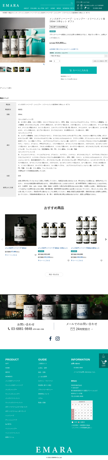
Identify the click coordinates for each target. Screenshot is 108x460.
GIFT (46, 8)
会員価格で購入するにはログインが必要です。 (65, 49)
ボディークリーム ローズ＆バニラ (16, 407)
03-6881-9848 (97, 8)
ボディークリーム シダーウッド (15, 411)
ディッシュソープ (11, 420)
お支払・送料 (42, 368)
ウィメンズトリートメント (14, 402)
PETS (71, 8)
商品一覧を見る (54, 274)
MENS (58, 8)
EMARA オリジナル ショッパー (59, 53)
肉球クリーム (9, 437)
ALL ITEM (40, 8)
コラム (40, 398)
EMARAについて (43, 394)
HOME (52, 8)
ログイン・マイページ (45, 381)
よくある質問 (42, 376)
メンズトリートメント (12, 398)
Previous (2, 40)
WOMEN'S (8, 376)
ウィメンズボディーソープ (14, 385)
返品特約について (66, 76)
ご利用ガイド (42, 363)
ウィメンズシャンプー (12, 394)
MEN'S (7, 372)
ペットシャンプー (11, 428)
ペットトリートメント (12, 433)
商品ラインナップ (14, 13)
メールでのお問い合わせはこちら (84, 372)
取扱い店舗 (41, 402)
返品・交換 (41, 372)
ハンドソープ (9, 415)
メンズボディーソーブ (29, 13)
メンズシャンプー (11, 389)
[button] (2, 239)
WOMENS (65, 8)
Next (43, 40)
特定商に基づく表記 (44, 385)
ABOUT (25, 8)
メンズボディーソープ (12, 381)
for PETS (8, 424)
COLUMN (32, 8)
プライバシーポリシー (45, 389)
